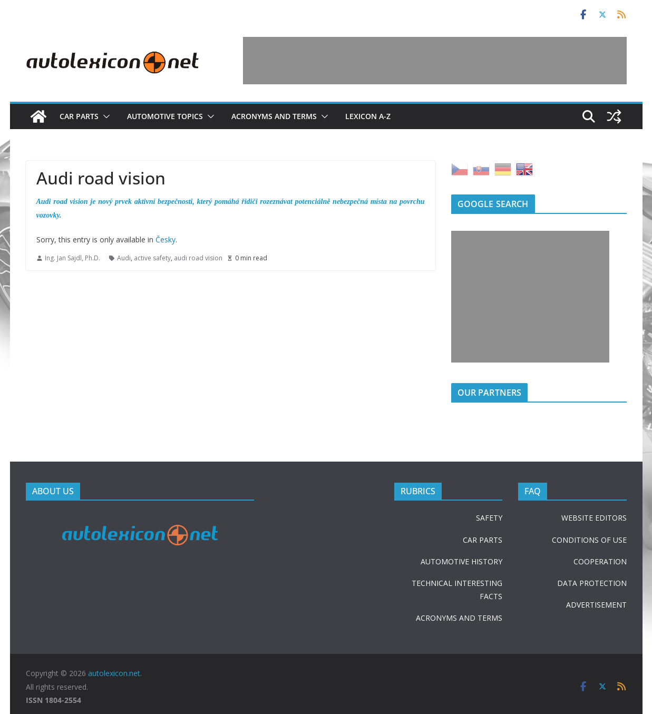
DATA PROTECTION (592, 583)
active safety (152, 257)
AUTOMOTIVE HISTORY (461, 561)
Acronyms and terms (274, 116)
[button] (104, 116)
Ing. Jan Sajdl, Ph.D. (72, 257)
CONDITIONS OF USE (589, 540)
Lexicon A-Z (368, 116)
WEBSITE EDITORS (594, 518)
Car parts (79, 116)
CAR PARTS (482, 540)
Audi (124, 257)
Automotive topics (165, 116)
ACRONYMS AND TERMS (459, 618)
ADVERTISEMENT (596, 605)
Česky (165, 239)
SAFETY (489, 518)
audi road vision (198, 257)
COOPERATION (600, 561)
